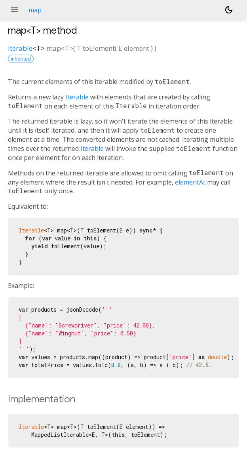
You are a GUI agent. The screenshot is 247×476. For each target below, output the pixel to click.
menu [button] (14, 10)
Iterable (20, 48)
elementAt (190, 182)
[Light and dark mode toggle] (228, 10)
